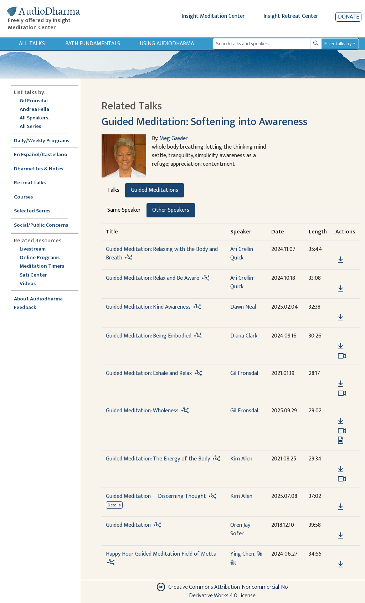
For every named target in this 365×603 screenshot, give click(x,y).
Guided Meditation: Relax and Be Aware (152, 278)
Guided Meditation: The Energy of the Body (158, 459)
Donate (348, 17)
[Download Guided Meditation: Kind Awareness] (340, 317)
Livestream (33, 249)
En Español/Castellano (40, 155)
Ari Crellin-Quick (242, 253)
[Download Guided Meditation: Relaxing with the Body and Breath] (340, 259)
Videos (31, 284)
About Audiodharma (38, 299)
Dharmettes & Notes (38, 169)
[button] (340, 249)
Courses (23, 197)
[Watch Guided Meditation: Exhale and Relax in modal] (342, 393)
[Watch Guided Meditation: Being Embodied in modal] (342, 356)
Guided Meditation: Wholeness (142, 411)
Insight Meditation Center (213, 16)
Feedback (25, 308)
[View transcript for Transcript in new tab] (340, 440)
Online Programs (40, 258)
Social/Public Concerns (41, 225)
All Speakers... (35, 118)
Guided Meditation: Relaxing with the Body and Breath (162, 253)
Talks (113, 190)
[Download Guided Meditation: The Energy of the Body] (340, 469)
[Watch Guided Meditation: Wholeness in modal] (342, 431)
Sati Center (33, 275)
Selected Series (36, 211)
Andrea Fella (34, 109)
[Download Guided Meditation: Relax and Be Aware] (340, 288)
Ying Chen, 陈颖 (246, 558)
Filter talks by (337, 44)
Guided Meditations (154, 190)
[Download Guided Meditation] (340, 535)
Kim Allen (241, 459)
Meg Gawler (173, 138)
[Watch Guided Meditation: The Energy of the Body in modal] (342, 479)
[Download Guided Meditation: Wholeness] (340, 421)
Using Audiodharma (167, 43)
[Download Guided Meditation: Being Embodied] (340, 346)
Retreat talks (30, 183)
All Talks (32, 43)
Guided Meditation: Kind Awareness (148, 307)
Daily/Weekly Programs (45, 141)
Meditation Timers (42, 266)
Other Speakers (170, 210)
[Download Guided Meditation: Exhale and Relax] (340, 383)
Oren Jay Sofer (240, 529)
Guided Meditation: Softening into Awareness (204, 122)
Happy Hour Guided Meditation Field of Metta (161, 554)
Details (114, 505)
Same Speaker (124, 210)
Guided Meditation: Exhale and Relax (149, 373)
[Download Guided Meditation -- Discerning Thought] (340, 506)
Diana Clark (243, 336)
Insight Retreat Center (290, 16)
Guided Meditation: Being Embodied (148, 336)
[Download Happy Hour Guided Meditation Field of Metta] (340, 564)
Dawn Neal (243, 307)
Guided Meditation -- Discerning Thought (156, 496)
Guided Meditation (128, 525)
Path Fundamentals (92, 43)
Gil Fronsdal (34, 101)
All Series (30, 127)
